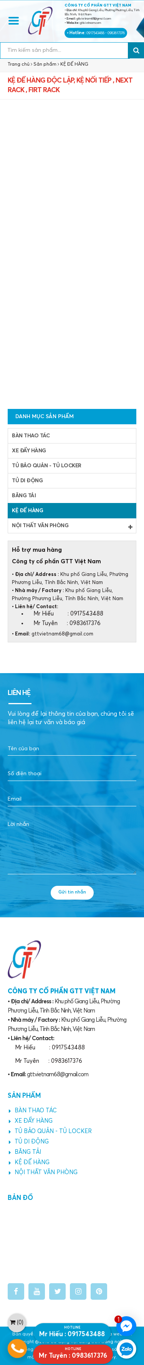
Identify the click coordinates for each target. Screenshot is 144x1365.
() (16, 1322)
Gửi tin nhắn (72, 892)
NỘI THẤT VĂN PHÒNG (72, 526)
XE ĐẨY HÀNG (29, 450)
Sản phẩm (44, 64)
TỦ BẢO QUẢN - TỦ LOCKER (46, 465)
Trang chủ (19, 64)
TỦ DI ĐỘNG (27, 480)
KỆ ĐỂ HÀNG (74, 64)
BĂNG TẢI (24, 495)
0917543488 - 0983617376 (105, 33)
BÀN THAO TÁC (31, 435)
